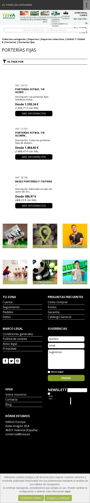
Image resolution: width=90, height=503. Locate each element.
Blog (8, 404)
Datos (7, 317)
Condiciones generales (18, 334)
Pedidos (8, 312)
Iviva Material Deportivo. (78, 400)
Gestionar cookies (31, 498)
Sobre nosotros (15, 394)
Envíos (52, 307)
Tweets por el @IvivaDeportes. (57, 400)
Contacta (11, 399)
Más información (34, 113)
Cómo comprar (58, 302)
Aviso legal (10, 344)
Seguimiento (11, 307)
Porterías (10, 42)
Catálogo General (59, 317)
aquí (67, 491)
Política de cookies (15, 339)
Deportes (33, 39)
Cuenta (7, 302)
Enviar (66, 378)
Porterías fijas (27, 42)
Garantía (53, 312)
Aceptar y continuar (58, 498)
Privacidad (9, 349)
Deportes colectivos (52, 39)
